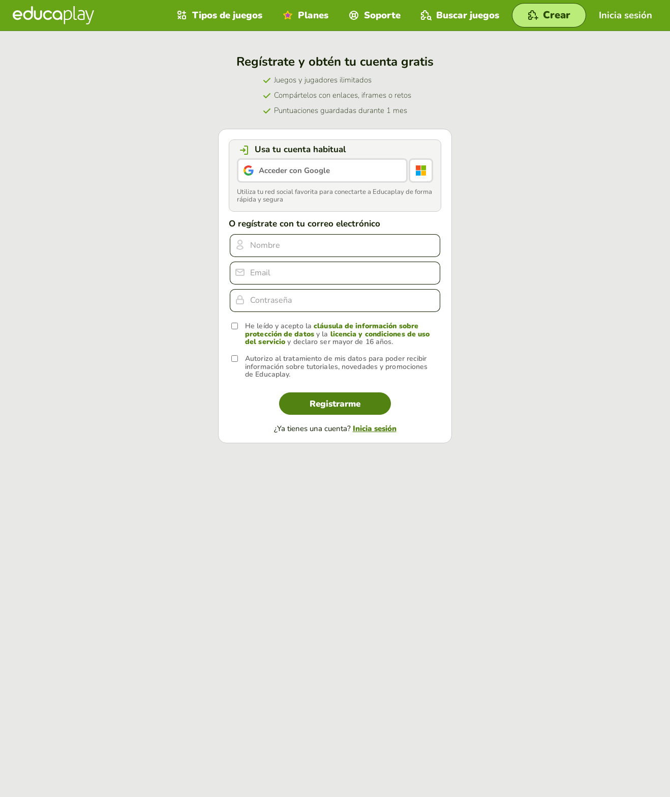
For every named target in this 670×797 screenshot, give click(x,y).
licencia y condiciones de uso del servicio (337, 338)
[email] (335, 273)
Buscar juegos (458, 15)
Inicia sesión (375, 428)
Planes (304, 15)
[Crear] (549, 15)
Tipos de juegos (218, 15)
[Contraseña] (335, 300)
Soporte (373, 15)
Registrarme (335, 404)
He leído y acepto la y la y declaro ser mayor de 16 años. (337, 334)
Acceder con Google (294, 170)
